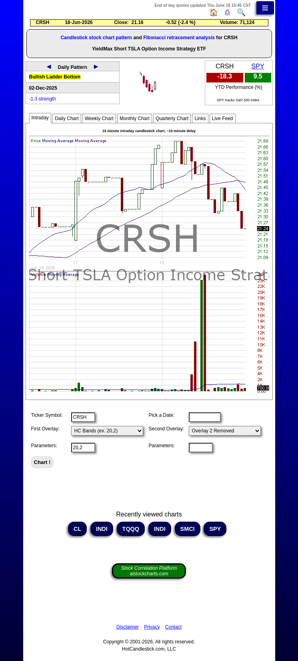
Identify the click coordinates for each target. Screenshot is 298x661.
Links (200, 118)
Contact (173, 627)
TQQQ (131, 529)
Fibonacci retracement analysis (179, 37)
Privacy (152, 627)
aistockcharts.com (149, 571)
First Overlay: (45, 429)
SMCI (187, 529)
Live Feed (222, 118)
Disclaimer (127, 627)
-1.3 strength (42, 99)
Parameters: (44, 445)
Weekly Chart (99, 118)
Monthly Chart (135, 118)
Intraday (40, 118)
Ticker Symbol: (47, 415)
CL (77, 529)
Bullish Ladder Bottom (55, 77)
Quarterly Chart (172, 118)
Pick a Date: (162, 415)
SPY (258, 66)
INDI (101, 529)
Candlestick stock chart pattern (96, 37)
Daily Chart (66, 118)
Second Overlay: (166, 429)
